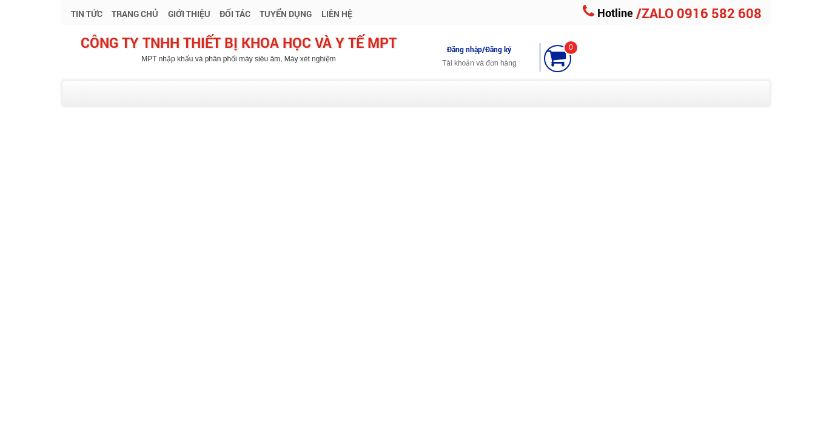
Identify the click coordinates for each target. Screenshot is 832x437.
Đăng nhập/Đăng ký (479, 49)
